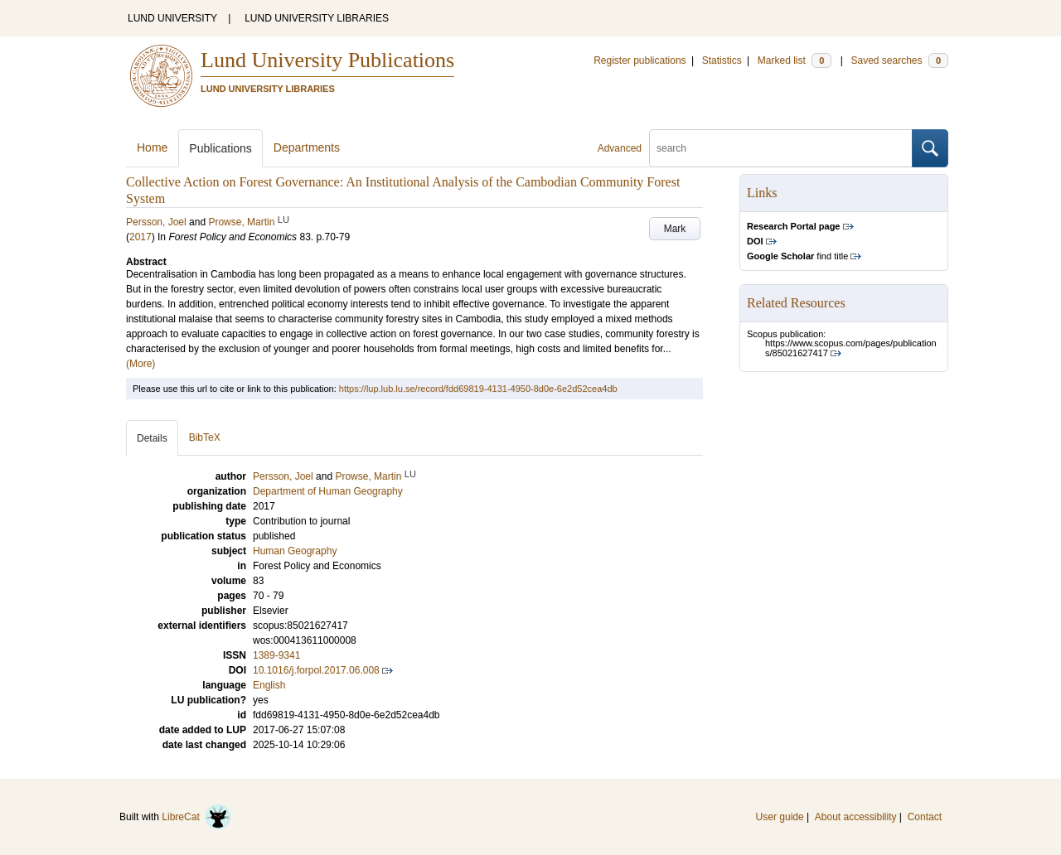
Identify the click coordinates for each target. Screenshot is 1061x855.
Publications (220, 148)
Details (152, 438)
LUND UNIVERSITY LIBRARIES (317, 18)
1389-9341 (276, 655)
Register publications (639, 60)
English (269, 685)
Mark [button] (675, 228)
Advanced (620, 148)
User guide (780, 817)
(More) (140, 364)
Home (152, 147)
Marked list (794, 60)
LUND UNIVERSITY (172, 18)
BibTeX (204, 437)
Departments (307, 147)
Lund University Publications (327, 60)
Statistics (722, 60)
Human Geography (295, 551)
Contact (925, 817)
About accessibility (856, 817)
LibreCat (196, 817)
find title (797, 256)
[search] (781, 148)
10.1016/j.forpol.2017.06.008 (316, 670)
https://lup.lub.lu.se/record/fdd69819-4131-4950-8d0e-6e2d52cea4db (478, 389)
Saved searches (899, 60)
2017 (140, 237)
